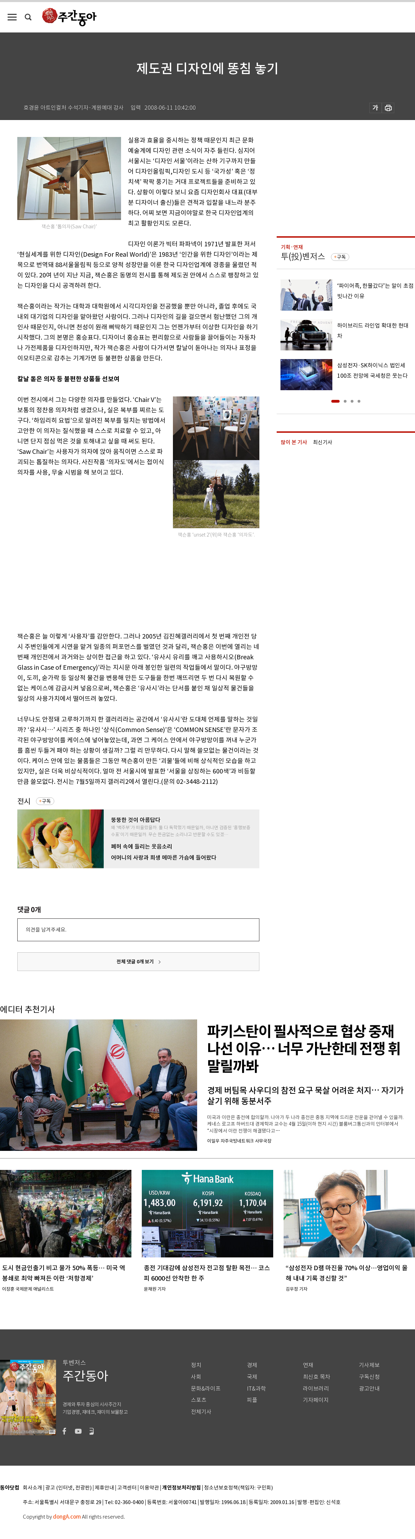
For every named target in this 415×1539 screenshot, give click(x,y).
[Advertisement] (65, 553)
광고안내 (369, 1388)
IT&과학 (256, 1388)
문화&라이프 (206, 1388)
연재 (308, 1365)
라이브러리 (316, 1388)
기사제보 (369, 1365)
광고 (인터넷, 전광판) (68, 1488)
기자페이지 (316, 1400)
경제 (252, 1365)
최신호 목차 (316, 1377)
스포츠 (198, 1400)
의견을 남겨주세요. (46, 929)
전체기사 (201, 1412)
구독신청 (369, 1377)
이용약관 (149, 1488)
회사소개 (32, 1488)
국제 (252, 1377)
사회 (196, 1377)
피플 (252, 1400)
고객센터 (127, 1488)
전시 (23, 801)
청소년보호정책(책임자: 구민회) (238, 1488)
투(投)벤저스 (303, 256)
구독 (46, 801)
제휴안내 (104, 1488)
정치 (196, 1365)
